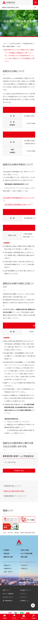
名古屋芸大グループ (25, 590)
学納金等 (16, 532)
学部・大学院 (25, 550)
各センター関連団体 (8, 593)
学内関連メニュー (24, 600)
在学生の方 (24, 565)
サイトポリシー (24, 597)
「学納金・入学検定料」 (16, 53)
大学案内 (6, 550)
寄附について (6, 590)
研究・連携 (24, 557)
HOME (4, 532)
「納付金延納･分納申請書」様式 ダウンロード (19, 198)
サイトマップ (23, 593)
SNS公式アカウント (8, 597)
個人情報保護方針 (8, 600)
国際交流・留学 (8, 557)
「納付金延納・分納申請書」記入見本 (17, 204)
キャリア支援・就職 (26, 553)
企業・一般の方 (8, 572)
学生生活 (10, 532)
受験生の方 (7, 565)
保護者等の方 (8, 568)
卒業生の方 (24, 568)
